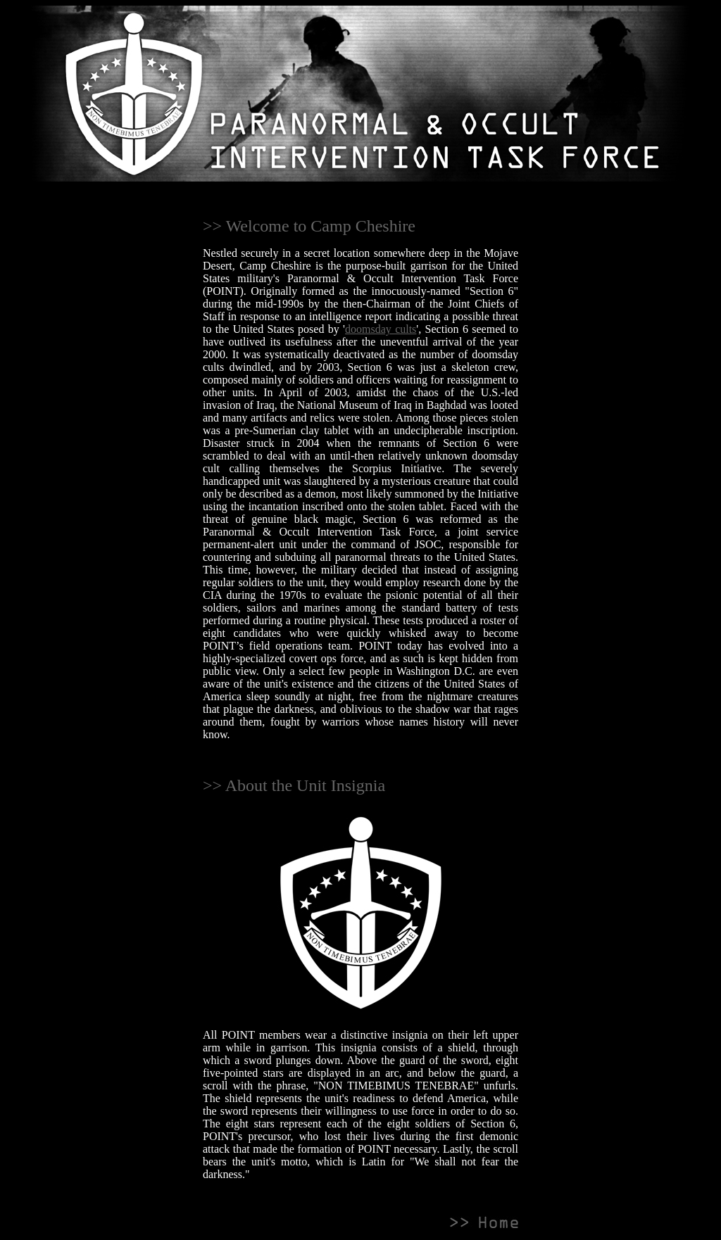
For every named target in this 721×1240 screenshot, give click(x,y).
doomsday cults (380, 329)
